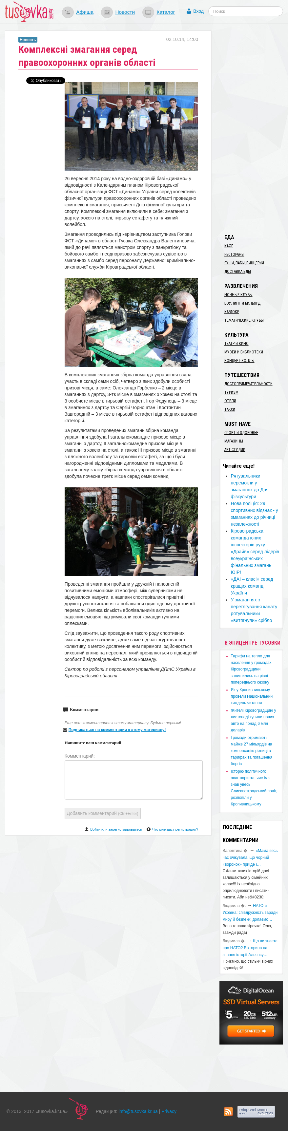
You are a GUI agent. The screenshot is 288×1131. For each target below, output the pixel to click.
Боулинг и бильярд (242, 303)
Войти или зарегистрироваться (116, 829)
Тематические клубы (244, 320)
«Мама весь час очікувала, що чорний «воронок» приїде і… (250, 857)
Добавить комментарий (102, 813)
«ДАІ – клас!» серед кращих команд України (252, 585)
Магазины (233, 441)
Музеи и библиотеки (243, 352)
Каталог (165, 12)
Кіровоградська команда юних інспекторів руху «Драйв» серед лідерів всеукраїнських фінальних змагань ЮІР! (255, 551)
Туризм (231, 392)
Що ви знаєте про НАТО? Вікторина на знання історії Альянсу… (250, 948)
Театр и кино (236, 343)
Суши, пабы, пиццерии (244, 263)
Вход (198, 11)
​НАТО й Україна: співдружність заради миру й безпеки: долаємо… (250, 912)
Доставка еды (237, 271)
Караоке (231, 312)
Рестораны (234, 254)
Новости (125, 12)
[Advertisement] (253, 128)
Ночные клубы (238, 294)
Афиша (84, 12)
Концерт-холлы (239, 360)
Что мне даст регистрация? (175, 829)
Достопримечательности (248, 384)
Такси (229, 409)
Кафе (228, 246)
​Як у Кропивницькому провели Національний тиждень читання (252, 696)
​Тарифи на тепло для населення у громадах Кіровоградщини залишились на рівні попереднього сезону (251, 669)
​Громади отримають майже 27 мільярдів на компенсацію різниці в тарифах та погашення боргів (252, 750)
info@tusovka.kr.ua (138, 1111)
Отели (230, 401)
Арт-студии (234, 449)
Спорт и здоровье (241, 432)
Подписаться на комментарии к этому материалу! (117, 729)
